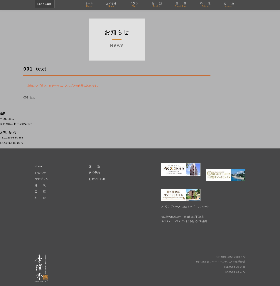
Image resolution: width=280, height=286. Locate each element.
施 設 (157, 5)
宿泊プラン (41, 178)
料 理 (205, 5)
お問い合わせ (97, 178)
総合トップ (189, 201)
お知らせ (111, 5)
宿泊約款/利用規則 (194, 211)
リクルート (203, 201)
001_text (29, 97)
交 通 (229, 5)
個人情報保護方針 (171, 211)
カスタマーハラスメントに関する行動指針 (184, 215)
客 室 (181, 5)
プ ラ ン (134, 5)
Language (44, 3)
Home (38, 166)
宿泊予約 (94, 172)
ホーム (89, 5)
